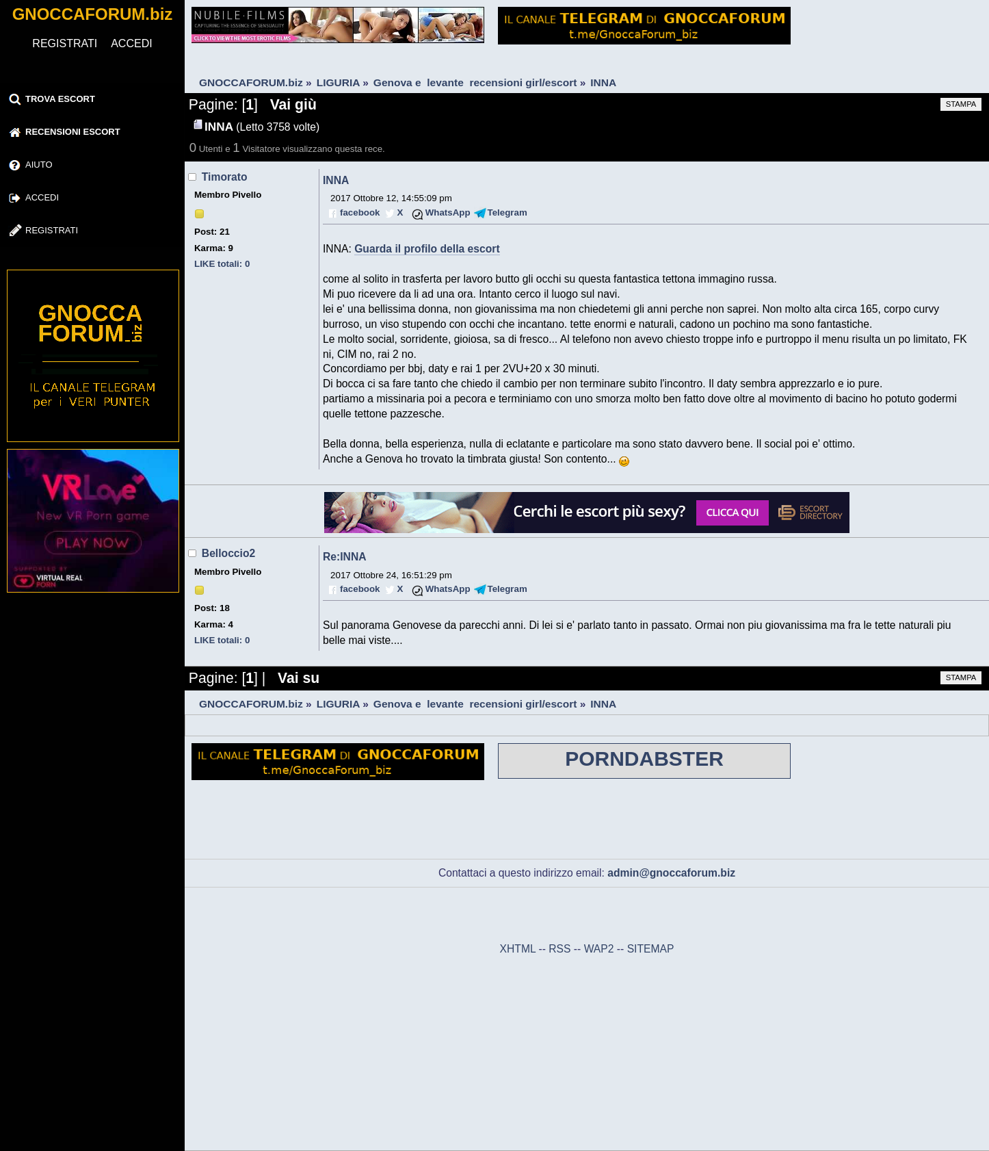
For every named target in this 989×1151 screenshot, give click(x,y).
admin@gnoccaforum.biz (671, 873)
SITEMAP (650, 949)
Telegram (507, 212)
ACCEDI (131, 43)
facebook (360, 212)
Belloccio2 (228, 553)
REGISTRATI (64, 43)
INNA (336, 180)
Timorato (225, 177)
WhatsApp (448, 212)
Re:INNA (345, 556)
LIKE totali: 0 (222, 264)
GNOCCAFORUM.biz (92, 14)
